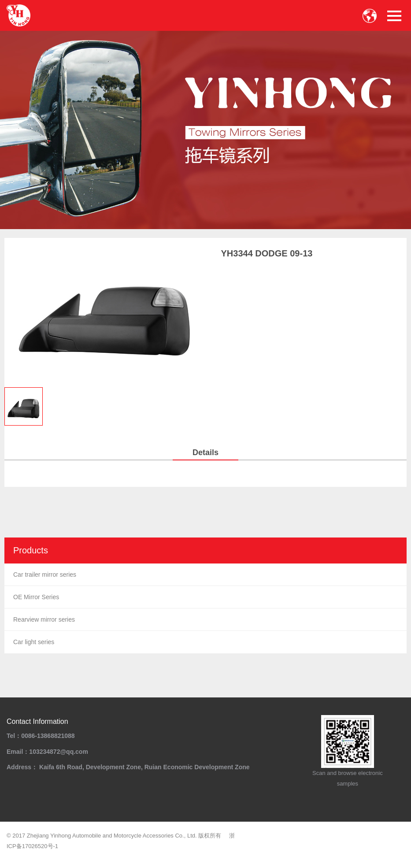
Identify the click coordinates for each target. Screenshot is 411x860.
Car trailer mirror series (44, 574)
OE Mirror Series (36, 597)
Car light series (33, 641)
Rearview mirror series (44, 619)
